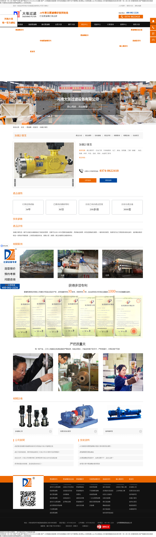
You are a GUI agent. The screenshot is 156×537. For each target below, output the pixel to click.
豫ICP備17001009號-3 (54, 526)
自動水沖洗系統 (19, 35)
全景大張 (58, 24)
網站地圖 (138, 6)
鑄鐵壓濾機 (84, 41)
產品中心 (84, 24)
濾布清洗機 (32, 41)
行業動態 (19, 68)
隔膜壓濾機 (32, 24)
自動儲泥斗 (58, 35)
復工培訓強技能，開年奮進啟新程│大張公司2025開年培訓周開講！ (37, 452)
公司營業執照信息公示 (124, 523)
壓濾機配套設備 (136, 30)
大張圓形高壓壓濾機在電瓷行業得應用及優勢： (96, 446)
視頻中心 (97, 24)
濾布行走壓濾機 (32, 30)
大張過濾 (19, 24)
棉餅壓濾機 (58, 41)
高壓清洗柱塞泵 (58, 51)
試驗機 (123, 41)
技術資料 (19, 62)
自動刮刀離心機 (136, 46)
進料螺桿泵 (71, 51)
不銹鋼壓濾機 (71, 41)
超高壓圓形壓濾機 (97, 30)
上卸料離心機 (19, 51)
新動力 (75, 526)
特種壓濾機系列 (45, 41)
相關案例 (117, 135)
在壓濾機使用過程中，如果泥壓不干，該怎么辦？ (97, 458)
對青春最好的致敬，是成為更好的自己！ (28, 464)
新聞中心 (123, 24)
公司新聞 (19, 57)
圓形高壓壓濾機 (110, 41)
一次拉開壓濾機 (97, 41)
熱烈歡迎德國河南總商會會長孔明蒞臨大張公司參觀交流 (34, 446)
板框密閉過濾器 (110, 46)
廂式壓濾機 (45, 24)
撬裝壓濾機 (123, 30)
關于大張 (71, 24)
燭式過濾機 (71, 46)
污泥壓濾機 (110, 30)
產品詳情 (107, 135)
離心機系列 (123, 46)
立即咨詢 (88, 180)
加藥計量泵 (84, 51)
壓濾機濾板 (97, 35)
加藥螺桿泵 (123, 51)
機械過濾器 (84, 46)
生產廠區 (19, 73)
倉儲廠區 (19, 78)
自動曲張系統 (32, 35)
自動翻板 (45, 35)
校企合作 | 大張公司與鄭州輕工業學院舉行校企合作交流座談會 (36, 458)
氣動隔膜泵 (110, 51)
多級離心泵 (45, 51)
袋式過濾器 (97, 46)
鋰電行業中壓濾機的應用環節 (90, 464)
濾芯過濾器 (19, 46)
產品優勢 (88, 135)
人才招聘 (122, 6)
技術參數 (98, 135)
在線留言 (136, 135)
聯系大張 (130, 6)
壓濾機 (29, 127)
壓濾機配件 (84, 35)
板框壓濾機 (71, 30)
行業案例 (110, 24)
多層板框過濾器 (32, 46)
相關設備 (126, 135)
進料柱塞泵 (97, 51)
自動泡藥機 (58, 46)
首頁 (22, 127)
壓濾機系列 (19, 30)
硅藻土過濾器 (45, 46)
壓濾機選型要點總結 (87, 452)
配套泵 (32, 51)
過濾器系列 (136, 41)
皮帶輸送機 (71, 35)
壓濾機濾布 (110, 35)
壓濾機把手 (19, 41)
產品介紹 (79, 135)
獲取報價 (108, 180)
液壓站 (123, 35)
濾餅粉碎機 (136, 35)
